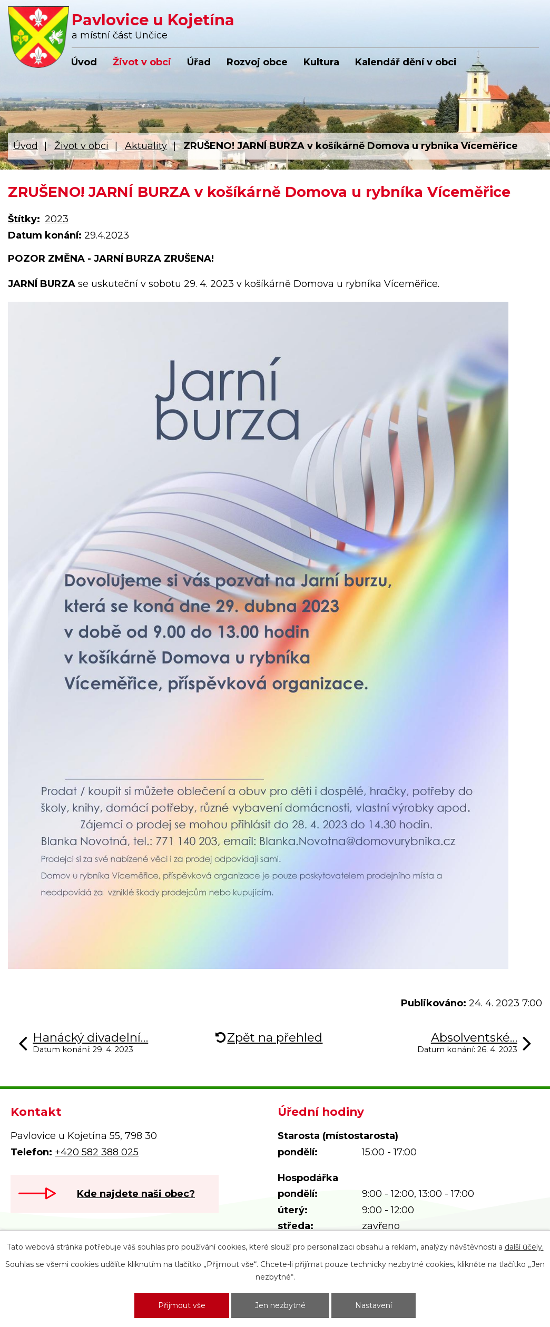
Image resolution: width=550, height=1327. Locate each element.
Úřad (199, 62)
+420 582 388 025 (97, 1152)
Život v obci (142, 62)
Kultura (321, 62)
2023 (56, 219)
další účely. (524, 1247)
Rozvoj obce (257, 62)
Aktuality (146, 146)
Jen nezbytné (280, 1305)
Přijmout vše (181, 1305)
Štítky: (24, 219)
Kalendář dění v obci (406, 62)
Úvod (84, 62)
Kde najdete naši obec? (136, 1194)
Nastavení (373, 1305)
